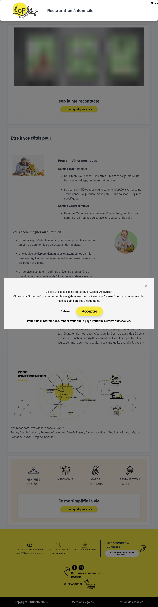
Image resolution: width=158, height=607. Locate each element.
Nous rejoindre (126, 17)
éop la (144, 17)
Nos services (123, 10)
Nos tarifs (141, 10)
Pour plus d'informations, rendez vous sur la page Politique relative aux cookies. (79, 321)
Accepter (89, 311)
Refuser (66, 311)
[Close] (145, 286)
